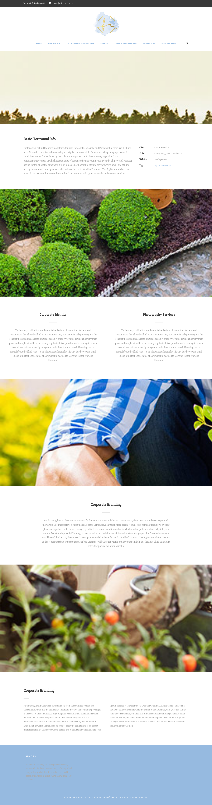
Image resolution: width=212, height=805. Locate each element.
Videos (104, 43)
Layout (157, 165)
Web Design (166, 165)
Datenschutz (169, 43)
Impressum (149, 43)
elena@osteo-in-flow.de (63, 3)
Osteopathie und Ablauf (80, 43)
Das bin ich (54, 43)
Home (39, 43)
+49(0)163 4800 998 (35, 3)
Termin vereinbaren (125, 43)
